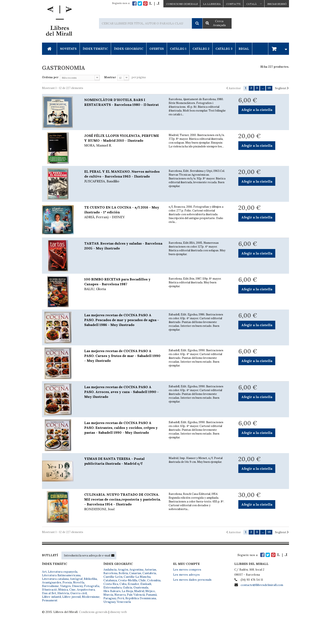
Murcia (108, 594)
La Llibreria (212, 3)
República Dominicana (140, 598)
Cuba (122, 584)
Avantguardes (51, 582)
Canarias (135, 573)
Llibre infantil (51, 597)
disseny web (118, 612)
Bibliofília (90, 579)
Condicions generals (93, 612)
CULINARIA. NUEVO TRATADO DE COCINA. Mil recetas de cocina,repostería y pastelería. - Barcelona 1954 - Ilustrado (123, 502)
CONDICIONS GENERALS (182, 3)
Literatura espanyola (62, 572)
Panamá (151, 594)
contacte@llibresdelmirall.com (262, 585)
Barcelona (110, 573)
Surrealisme (50, 586)
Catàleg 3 (224, 49)
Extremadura (112, 587)
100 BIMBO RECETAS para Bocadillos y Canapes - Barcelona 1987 (123, 284)
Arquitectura (86, 589)
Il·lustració (49, 589)
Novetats (68, 49)
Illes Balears (112, 591)
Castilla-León (112, 577)
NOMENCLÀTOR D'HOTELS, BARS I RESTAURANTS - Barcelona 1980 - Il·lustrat (121, 102)
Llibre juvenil (71, 597)
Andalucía (110, 569)
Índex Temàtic (95, 49)
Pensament (49, 600)
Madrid (139, 591)
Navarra (120, 594)
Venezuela (124, 602)
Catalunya (110, 580)
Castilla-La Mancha (137, 577)
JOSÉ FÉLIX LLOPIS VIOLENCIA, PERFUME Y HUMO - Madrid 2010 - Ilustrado (123, 140)
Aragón (123, 569)
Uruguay (109, 602)
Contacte (233, 3)
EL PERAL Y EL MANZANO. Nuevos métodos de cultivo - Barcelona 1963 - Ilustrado (123, 176)
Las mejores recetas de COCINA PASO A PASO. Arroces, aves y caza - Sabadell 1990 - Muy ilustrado (121, 392)
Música (63, 589)
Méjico (150, 591)
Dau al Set (49, 593)
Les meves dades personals (192, 580)
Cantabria (149, 573)
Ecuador (133, 584)
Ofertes (156, 49)
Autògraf (76, 579)
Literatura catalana (55, 579)
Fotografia (91, 586)
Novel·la (78, 582)
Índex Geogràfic (128, 49)
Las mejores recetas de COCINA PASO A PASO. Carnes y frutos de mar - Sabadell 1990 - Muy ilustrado (122, 356)
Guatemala (140, 587)
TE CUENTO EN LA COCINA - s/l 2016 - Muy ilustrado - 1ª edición (123, 212)
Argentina (136, 569)
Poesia (67, 582)
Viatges (65, 586)
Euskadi (145, 584)
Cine (72, 589)
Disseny (77, 586)
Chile (142, 580)
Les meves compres (187, 569)
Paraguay (109, 598)
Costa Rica (110, 584)
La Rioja (127, 591)
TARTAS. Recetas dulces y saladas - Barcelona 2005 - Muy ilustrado (123, 245)
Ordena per (50, 77)
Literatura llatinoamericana (61, 575)
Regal (244, 49)
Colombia (153, 580)
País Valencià (136, 594)
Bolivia (123, 573)
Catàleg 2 (201, 49)
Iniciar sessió (277, 3)
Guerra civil (78, 593)
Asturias (150, 569)
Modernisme (91, 597)
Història (63, 593)
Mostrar (110, 77)
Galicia (127, 587)
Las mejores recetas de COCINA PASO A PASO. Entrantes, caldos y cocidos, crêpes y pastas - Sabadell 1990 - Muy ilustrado (121, 428)
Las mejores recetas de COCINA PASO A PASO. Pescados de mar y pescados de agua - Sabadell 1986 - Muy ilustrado (121, 320)
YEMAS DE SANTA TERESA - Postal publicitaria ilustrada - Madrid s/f (114, 461)
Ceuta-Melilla (127, 580)
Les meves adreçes (186, 574)
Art (44, 572)
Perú (120, 598)
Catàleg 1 (178, 49)
